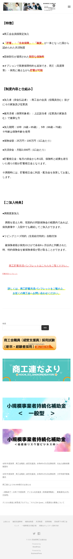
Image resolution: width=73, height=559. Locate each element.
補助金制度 (29, 522)
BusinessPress (36, 553)
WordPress (37, 547)
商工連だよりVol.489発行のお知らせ (17, 485)
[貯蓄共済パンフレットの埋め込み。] (36, 344)
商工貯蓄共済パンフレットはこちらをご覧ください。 (39, 265)
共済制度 (39, 522)
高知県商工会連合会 (39, 540)
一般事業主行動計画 (29, 526)
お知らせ (6, 522)
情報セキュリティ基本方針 (49, 526)
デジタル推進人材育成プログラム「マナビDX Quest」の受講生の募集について (33, 502)
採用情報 (48, 522)
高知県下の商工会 (60, 522)
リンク (16, 526)
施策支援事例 (17, 522)
